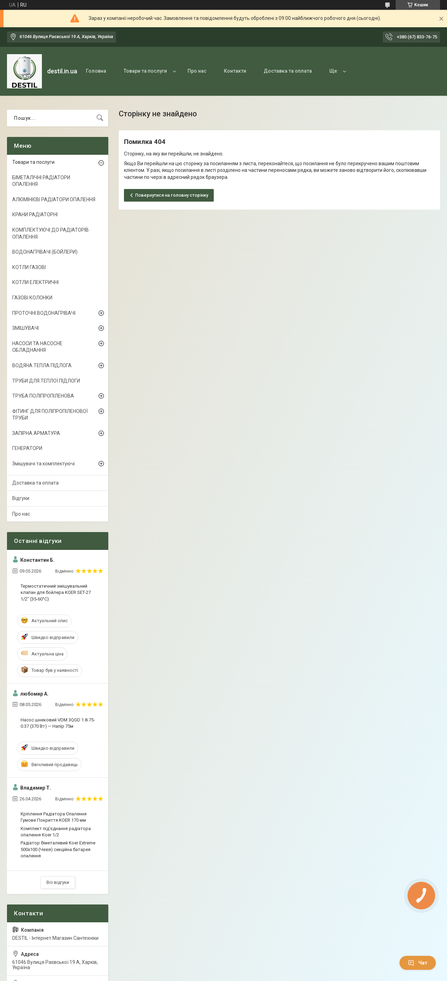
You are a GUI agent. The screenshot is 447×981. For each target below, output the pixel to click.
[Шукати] (99, 118)
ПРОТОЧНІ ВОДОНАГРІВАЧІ (43, 313)
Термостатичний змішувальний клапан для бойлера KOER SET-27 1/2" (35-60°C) (56, 592)
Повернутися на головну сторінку (171, 195)
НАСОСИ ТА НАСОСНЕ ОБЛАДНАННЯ (37, 347)
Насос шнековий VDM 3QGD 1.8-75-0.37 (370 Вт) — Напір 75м (58, 723)
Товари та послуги (145, 71)
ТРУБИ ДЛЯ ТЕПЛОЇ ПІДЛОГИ (46, 381)
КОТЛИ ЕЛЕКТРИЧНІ (35, 282)
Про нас (197, 71)
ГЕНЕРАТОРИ (27, 448)
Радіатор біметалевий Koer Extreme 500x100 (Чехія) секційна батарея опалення (58, 849)
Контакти (235, 71)
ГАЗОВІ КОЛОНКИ (32, 297)
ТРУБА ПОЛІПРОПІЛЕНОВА (43, 396)
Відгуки (20, 498)
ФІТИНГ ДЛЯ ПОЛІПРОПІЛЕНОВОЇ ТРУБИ (50, 414)
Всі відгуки (57, 882)
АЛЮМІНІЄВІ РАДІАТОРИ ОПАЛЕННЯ (53, 199)
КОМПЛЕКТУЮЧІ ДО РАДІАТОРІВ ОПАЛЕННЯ (50, 233)
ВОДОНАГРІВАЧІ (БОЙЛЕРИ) (45, 252)
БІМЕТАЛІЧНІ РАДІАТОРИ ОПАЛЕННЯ (41, 181)
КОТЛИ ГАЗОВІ (29, 267)
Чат (417, 963)
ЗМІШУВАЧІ (25, 328)
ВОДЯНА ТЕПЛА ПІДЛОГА (42, 365)
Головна (96, 71)
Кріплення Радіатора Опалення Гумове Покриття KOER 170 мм (54, 817)
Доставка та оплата (288, 71)
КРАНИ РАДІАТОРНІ (35, 214)
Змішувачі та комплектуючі (43, 463)
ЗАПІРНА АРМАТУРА (36, 433)
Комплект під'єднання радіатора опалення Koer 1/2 (56, 831)
